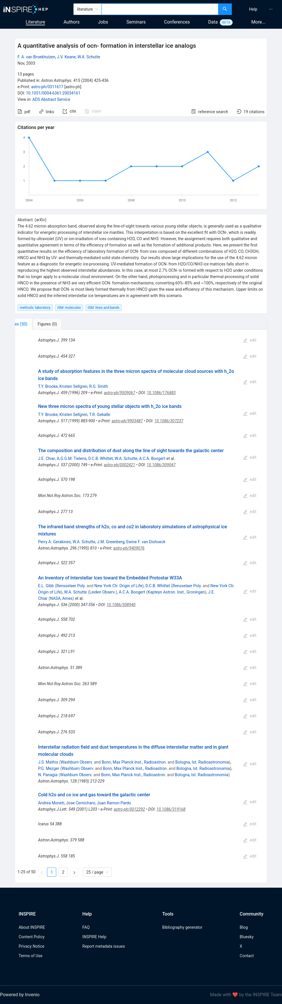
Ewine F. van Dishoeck (146, 541)
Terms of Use (30, 955)
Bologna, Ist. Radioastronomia (202, 762)
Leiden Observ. (103, 592)
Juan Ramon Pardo (114, 803)
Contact (247, 955)
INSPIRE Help (94, 936)
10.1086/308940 (120, 604)
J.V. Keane (66, 57)
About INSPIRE (32, 927)
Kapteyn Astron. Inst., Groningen (176, 592)
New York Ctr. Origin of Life (118, 585)
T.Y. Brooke (48, 386)
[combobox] (160, 9)
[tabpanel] (141, 606)
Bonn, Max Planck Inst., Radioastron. (134, 762)
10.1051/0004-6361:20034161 (53, 93)
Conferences (177, 22)
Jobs (103, 22)
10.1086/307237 (168, 421)
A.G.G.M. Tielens (71, 458)
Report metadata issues (103, 946)
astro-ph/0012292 (129, 809)
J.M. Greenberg (111, 541)
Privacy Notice (31, 946)
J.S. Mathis (48, 762)
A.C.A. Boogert (152, 458)
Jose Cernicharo (80, 803)
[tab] (34, 324)
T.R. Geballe (99, 414)
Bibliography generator (182, 927)
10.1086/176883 (161, 392)
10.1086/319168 (171, 809)
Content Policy (31, 936)
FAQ (86, 927)
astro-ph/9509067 (119, 392)
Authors (71, 22)
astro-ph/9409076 (129, 548)
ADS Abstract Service (51, 99)
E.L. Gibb (46, 585)
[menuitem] (253, 9)
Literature (35, 22)
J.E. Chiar (46, 458)
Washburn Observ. (77, 762)
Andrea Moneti (51, 803)
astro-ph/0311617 (47, 86)
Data (213, 22)
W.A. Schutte (88, 57)
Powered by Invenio (20, 994)
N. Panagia (48, 774)
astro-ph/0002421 (119, 465)
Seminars (136, 22)
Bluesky (247, 936)
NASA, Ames (61, 598)
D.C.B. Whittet (100, 458)
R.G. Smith (98, 386)
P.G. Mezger (48, 768)
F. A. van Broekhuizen (36, 57)
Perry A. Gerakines (54, 541)
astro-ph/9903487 (127, 421)
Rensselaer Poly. (71, 585)
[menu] (258, 9)
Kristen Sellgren (73, 386)
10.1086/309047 (161, 465)
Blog (244, 927)
